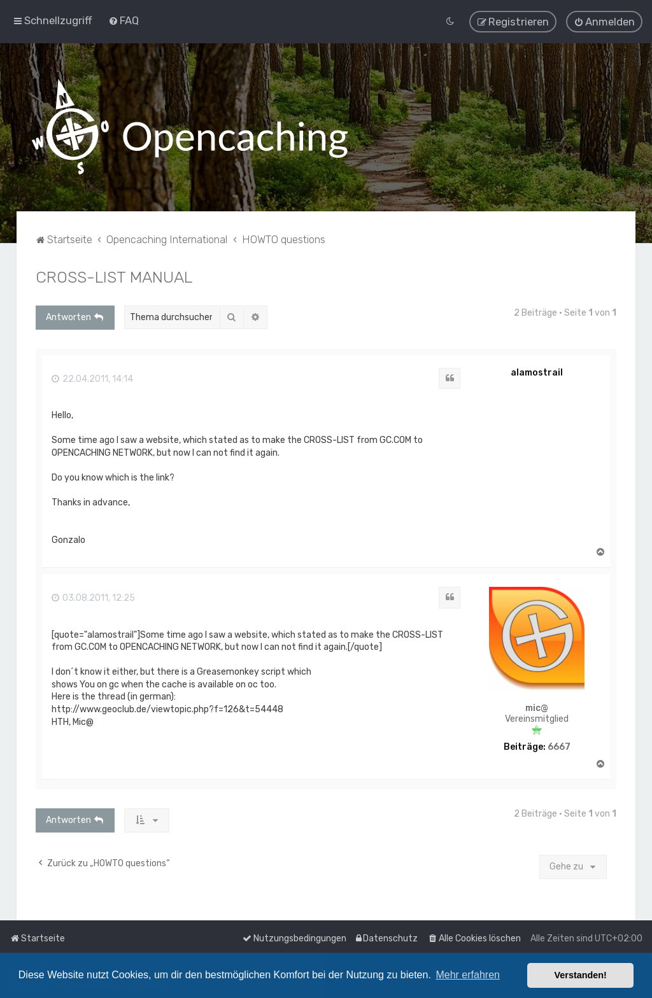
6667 (559, 746)
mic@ (536, 707)
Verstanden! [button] (581, 975)
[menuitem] (123, 20)
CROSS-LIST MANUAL (114, 275)
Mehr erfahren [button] (468, 974)
